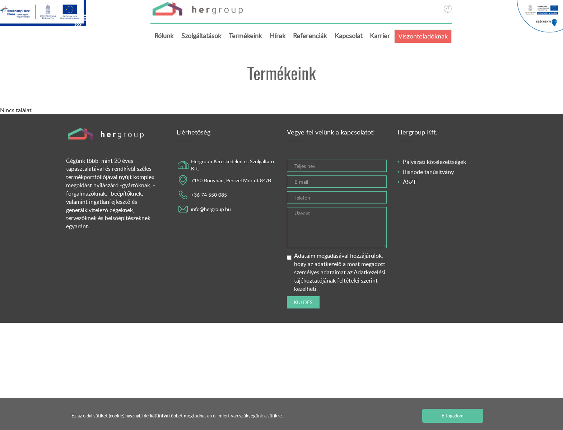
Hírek (277, 35)
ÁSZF (410, 182)
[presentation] (413, 297)
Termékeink (245, 35)
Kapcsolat (348, 35)
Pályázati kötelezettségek (434, 162)
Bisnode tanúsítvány (428, 172)
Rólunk (163, 35)
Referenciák (310, 35)
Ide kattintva (155, 415)
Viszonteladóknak (423, 36)
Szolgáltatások (201, 35)
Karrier (380, 35)
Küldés (303, 302)
